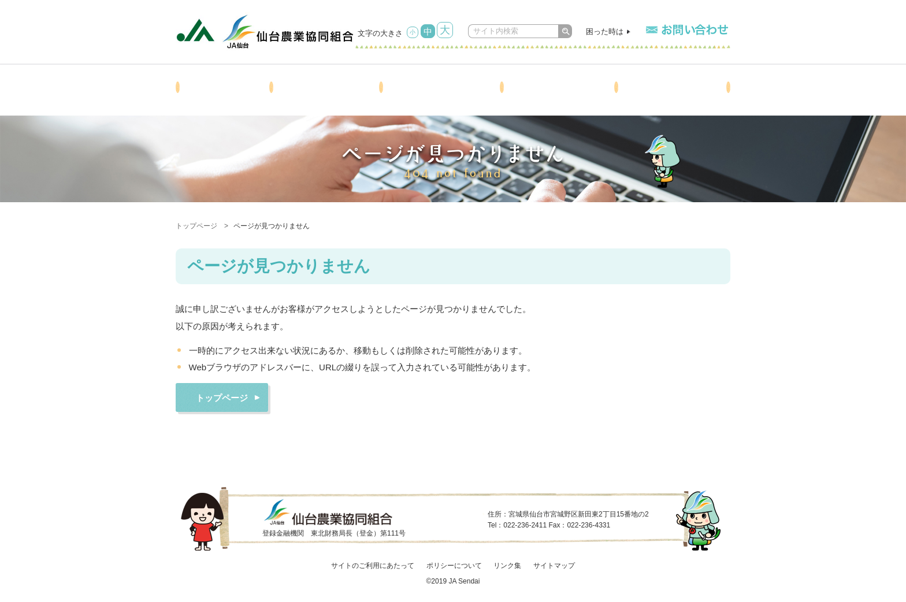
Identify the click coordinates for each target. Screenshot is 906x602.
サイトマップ (554, 566)
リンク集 (507, 566)
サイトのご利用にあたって (372, 566)
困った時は (604, 31)
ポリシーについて (454, 566)
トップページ (196, 226)
